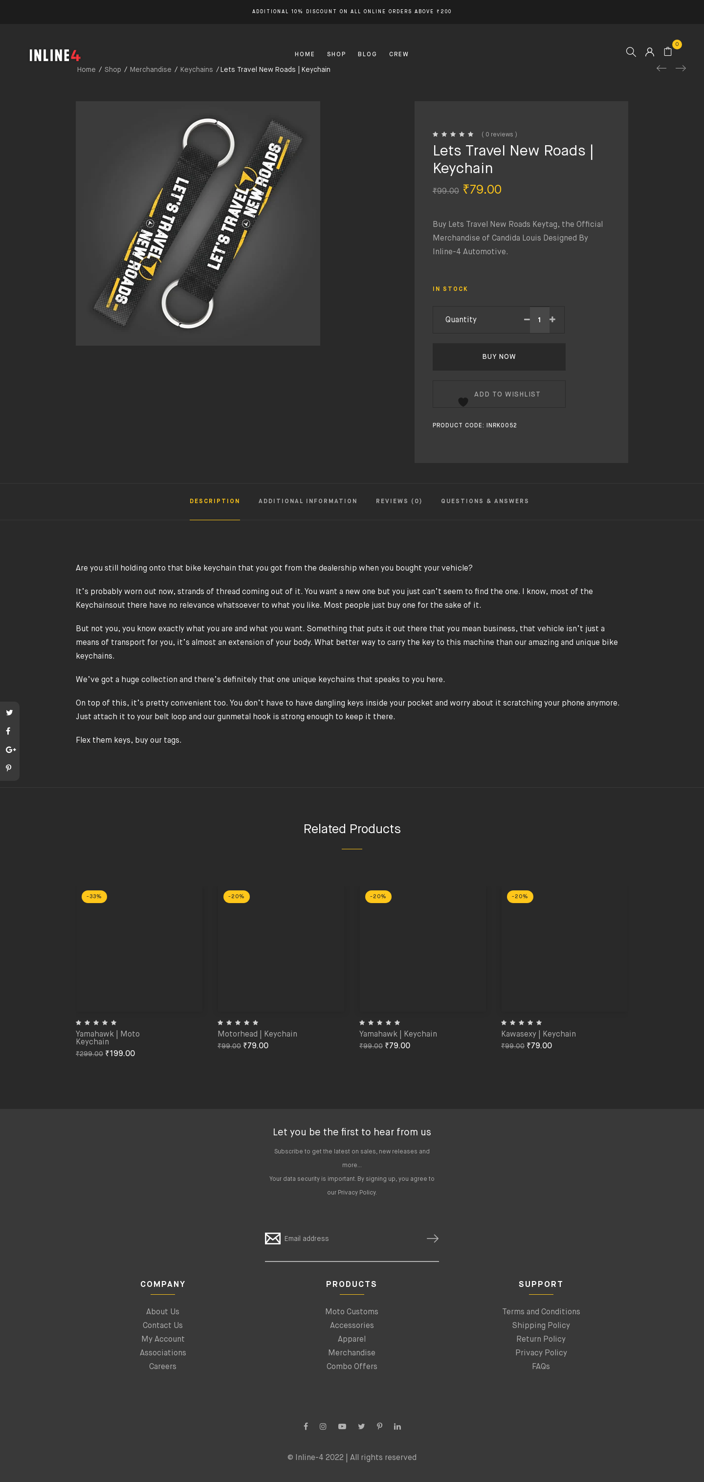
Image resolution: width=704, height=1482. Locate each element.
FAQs (541, 1367)
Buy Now (499, 357)
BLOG (367, 55)
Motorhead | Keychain (257, 1035)
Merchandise (351, 1353)
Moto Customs (351, 1312)
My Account (163, 1340)
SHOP (336, 55)
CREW (399, 55)
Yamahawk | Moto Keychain (108, 1038)
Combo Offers (352, 1367)
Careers (162, 1367)
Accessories (352, 1326)
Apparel (352, 1340)
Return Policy (541, 1340)
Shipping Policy (541, 1326)
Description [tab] (215, 502)
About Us (162, 1312)
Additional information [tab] (308, 502)
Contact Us (163, 1326)
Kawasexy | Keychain (538, 1035)
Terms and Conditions (541, 1312)
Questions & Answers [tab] (485, 502)
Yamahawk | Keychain (398, 1035)
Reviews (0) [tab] (399, 502)
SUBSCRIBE (429, 1239)
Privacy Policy (356, 1193)
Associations (163, 1353)
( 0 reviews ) (499, 135)
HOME (305, 55)
